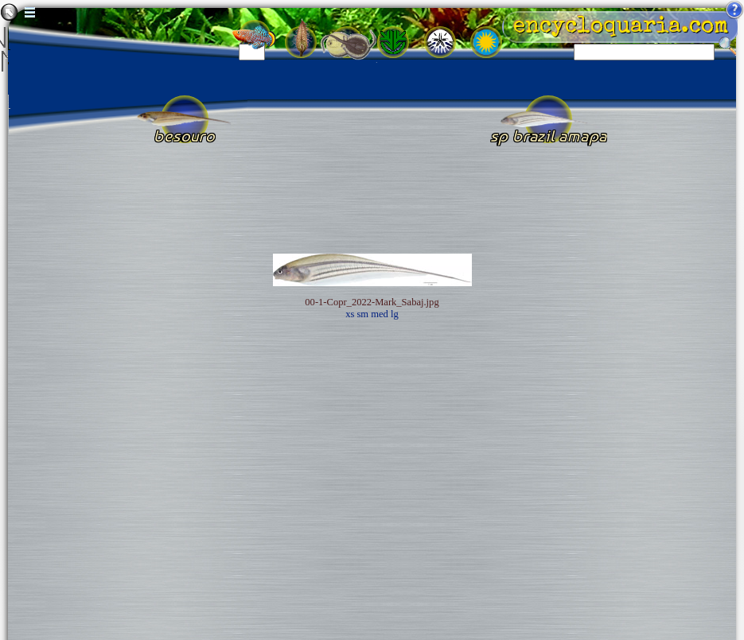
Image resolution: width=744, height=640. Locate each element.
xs (349, 314)
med (379, 314)
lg (395, 314)
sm (362, 314)
